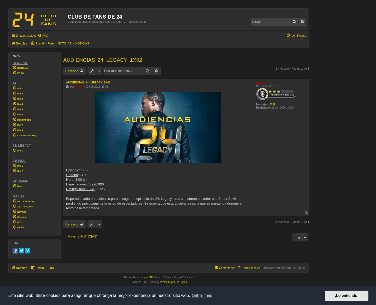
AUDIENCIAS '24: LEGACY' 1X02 (102, 60)
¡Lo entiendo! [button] (347, 295)
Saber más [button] (202, 295)
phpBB (148, 277)
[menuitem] (43, 35)
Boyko (260, 83)
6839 (272, 104)
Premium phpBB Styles (173, 282)
